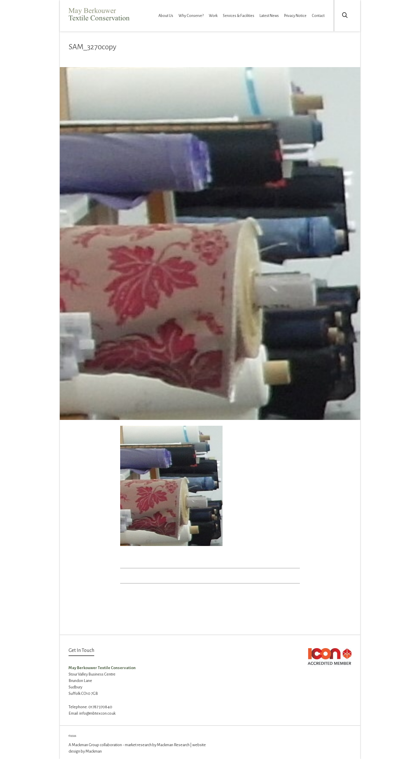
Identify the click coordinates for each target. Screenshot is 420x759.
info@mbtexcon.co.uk (97, 713)
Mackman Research (173, 745)
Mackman (93, 751)
